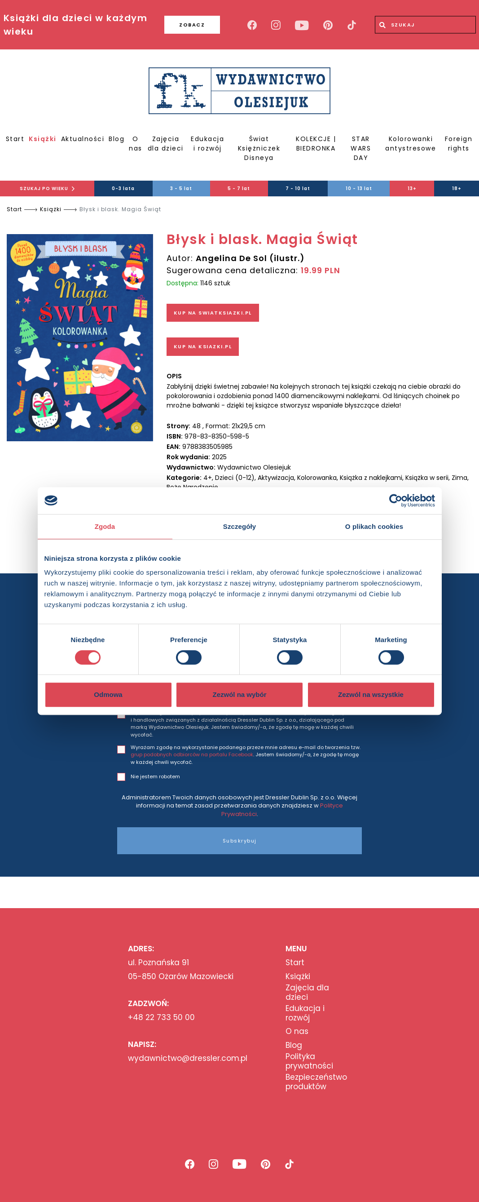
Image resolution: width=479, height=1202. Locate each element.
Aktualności (83, 138)
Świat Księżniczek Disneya (259, 148)
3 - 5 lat (181, 188)
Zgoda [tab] (105, 526)
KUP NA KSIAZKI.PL (203, 346)
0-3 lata (123, 188)
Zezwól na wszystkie (371, 694)
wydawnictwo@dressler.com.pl (187, 1058)
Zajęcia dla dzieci (166, 143)
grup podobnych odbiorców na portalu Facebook (192, 754)
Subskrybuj (240, 840)
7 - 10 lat (298, 188)
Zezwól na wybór (239, 694)
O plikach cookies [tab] (374, 526)
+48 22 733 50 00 (161, 1017)
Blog (116, 138)
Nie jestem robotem (155, 776)
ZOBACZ (192, 24)
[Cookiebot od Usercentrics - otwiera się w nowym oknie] (395, 500)
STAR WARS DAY (361, 148)
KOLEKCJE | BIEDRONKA (316, 143)
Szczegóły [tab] (239, 526)
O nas (135, 143)
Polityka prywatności (309, 1061)
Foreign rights (459, 143)
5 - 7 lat (239, 188)
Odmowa (108, 694)
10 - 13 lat (359, 188)
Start (15, 138)
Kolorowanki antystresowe (410, 143)
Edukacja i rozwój (207, 143)
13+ (412, 188)
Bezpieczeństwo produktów (316, 1082)
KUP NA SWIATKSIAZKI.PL (213, 312)
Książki (43, 138)
